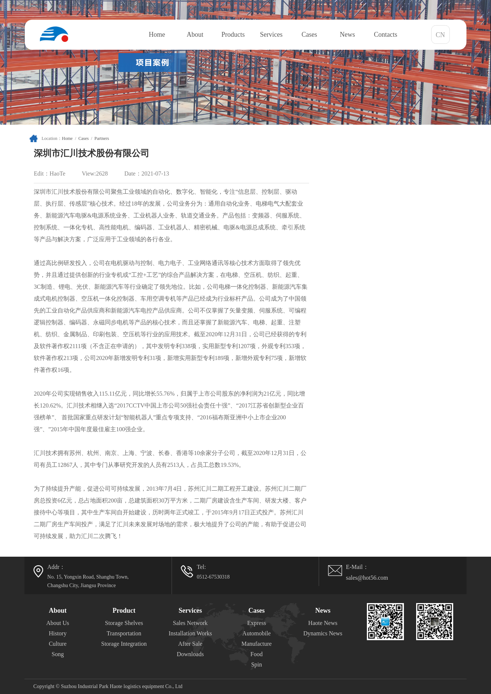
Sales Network (190, 623)
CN (440, 35)
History (58, 633)
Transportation (124, 633)
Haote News (323, 623)
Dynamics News (322, 633)
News (347, 34)
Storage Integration (124, 644)
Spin (256, 664)
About (195, 34)
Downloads (190, 654)
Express (256, 623)
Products (233, 34)
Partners (101, 138)
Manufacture (256, 644)
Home (157, 34)
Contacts (385, 34)
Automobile (256, 633)
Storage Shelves (124, 623)
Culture (58, 644)
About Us (57, 623)
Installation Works (190, 633)
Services (271, 34)
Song (58, 654)
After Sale (190, 644)
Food (257, 654)
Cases (309, 34)
